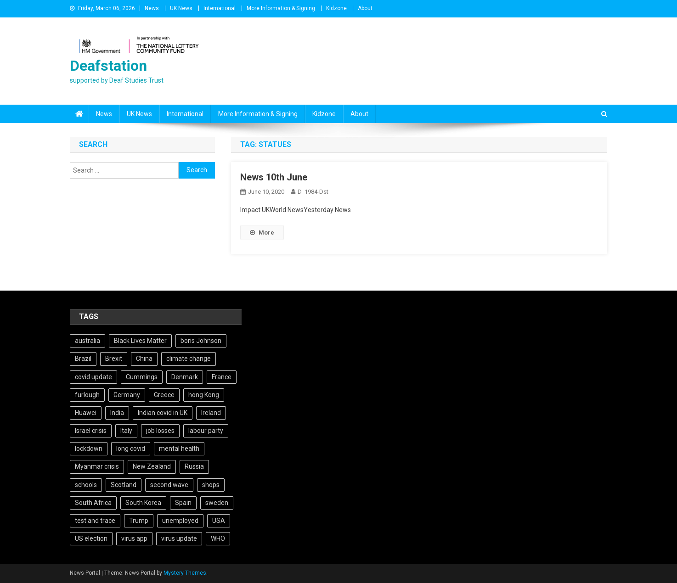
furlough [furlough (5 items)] (87, 394)
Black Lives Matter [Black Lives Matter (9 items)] (140, 340)
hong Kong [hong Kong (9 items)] (203, 394)
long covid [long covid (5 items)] (130, 448)
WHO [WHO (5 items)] (218, 538)
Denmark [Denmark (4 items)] (184, 377)
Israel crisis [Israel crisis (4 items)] (91, 430)
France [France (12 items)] (221, 377)
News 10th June (273, 177)
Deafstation (108, 65)
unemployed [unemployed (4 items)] (180, 520)
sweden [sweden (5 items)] (216, 502)
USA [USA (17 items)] (218, 520)
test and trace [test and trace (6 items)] (95, 520)
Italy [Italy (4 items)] (126, 430)
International (219, 8)
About (365, 8)
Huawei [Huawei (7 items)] (85, 412)
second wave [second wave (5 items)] (169, 484)
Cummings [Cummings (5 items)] (142, 377)
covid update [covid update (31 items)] (93, 377)
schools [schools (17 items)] (86, 484)
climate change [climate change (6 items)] (188, 358)
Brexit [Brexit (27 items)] (113, 358)
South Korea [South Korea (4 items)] (143, 502)
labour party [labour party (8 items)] (205, 430)
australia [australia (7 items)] (87, 340)
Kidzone (336, 8)
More (262, 232)
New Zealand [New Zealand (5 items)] (152, 466)
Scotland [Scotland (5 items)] (123, 484)
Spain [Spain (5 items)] (183, 502)
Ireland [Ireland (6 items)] (211, 412)
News (152, 8)
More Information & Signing (281, 8)
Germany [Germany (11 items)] (126, 394)
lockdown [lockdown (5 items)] (88, 448)
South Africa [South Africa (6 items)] (93, 502)
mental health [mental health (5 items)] (179, 448)
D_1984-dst (313, 191)
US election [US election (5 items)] (91, 538)
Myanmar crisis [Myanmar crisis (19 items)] (97, 466)
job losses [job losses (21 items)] (160, 430)
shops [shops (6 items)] (211, 484)
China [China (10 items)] (144, 358)
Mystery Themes (185, 573)
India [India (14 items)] (117, 412)
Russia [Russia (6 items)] (194, 466)
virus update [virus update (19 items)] (179, 538)
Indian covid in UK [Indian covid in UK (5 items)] (162, 412)
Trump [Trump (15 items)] (138, 520)
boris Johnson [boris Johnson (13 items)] (201, 340)
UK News (181, 8)
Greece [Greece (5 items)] (164, 394)
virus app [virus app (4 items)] (134, 538)
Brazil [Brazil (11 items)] (83, 358)
